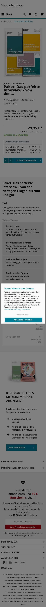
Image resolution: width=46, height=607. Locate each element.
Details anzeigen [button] (22, 315)
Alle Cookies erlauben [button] (23, 320)
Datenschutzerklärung (12, 309)
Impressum (26, 309)
